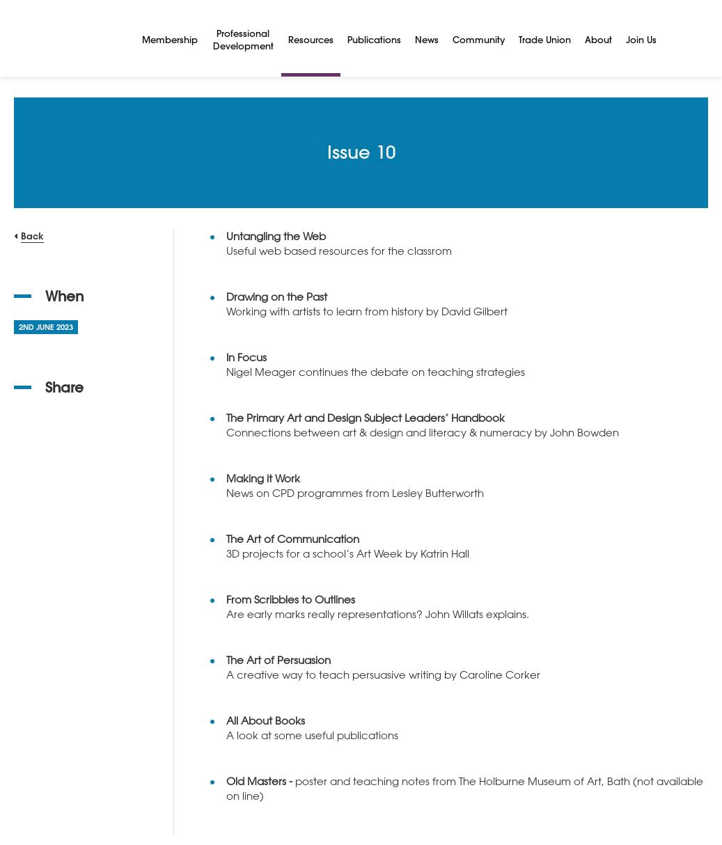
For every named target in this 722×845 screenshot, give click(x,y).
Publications (374, 39)
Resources (310, 39)
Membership (170, 39)
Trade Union (545, 39)
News (427, 39)
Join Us (641, 39)
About (598, 39)
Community (479, 39)
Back (32, 236)
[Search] (680, 38)
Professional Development (243, 39)
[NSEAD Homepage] (67, 38)
